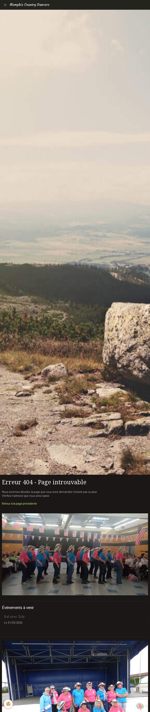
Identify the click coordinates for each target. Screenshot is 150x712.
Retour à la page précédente (19, 503)
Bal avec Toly (14, 617)
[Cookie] (8, 704)
